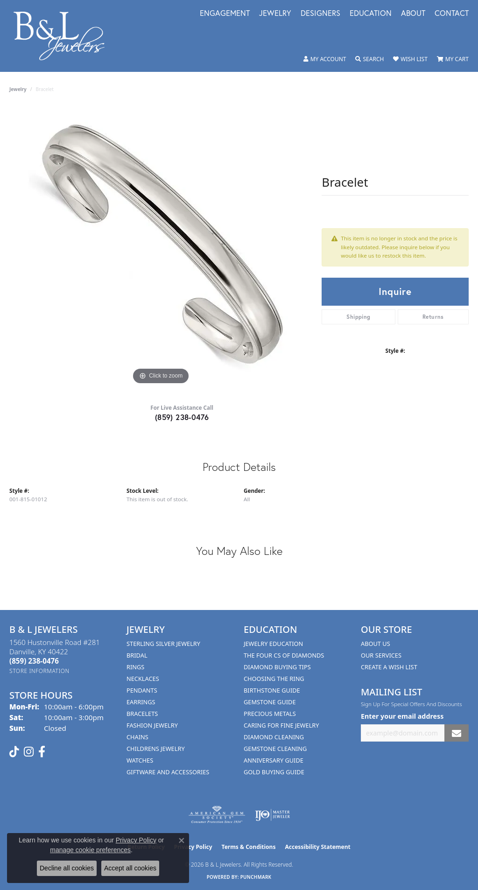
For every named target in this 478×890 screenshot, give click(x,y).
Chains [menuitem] (137, 737)
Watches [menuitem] (140, 760)
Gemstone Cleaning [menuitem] (275, 748)
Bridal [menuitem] (137, 655)
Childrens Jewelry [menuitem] (156, 748)
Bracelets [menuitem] (142, 713)
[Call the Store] (34, 661)
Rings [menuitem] (135, 667)
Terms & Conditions (249, 847)
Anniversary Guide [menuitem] (273, 760)
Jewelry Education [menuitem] (273, 643)
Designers (320, 13)
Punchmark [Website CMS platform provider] (256, 877)
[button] (324, 59)
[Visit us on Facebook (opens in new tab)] (41, 751)
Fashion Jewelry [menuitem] (152, 725)
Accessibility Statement (317, 847)
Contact (452, 13)
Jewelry (275, 13)
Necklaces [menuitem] (143, 678)
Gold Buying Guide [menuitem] (274, 772)
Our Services (381, 655)
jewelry (18, 89)
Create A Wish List (389, 667)
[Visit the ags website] (217, 815)
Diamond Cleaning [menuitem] (274, 737)
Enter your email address (402, 716)
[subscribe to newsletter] (456, 733)
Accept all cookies (130, 868)
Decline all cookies (67, 868)
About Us (375, 643)
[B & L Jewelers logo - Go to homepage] (64, 36)
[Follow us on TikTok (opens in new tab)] (14, 751)
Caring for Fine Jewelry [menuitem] (281, 725)
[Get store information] (39, 671)
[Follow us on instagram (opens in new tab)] (29, 751)
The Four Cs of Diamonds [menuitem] (284, 655)
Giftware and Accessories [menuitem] (168, 772)
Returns (433, 316)
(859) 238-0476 (182, 417)
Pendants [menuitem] (142, 690)
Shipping (358, 316)
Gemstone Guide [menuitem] (270, 702)
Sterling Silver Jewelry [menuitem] (163, 643)
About (413, 13)
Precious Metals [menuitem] (270, 713)
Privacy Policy (136, 840)
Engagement (225, 13)
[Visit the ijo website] (272, 815)
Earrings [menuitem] (141, 702)
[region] (161, 247)
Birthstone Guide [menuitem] (272, 690)
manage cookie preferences (90, 850)
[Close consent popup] (181, 840)
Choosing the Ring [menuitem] (274, 678)
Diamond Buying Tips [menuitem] (277, 667)
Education (371, 13)
